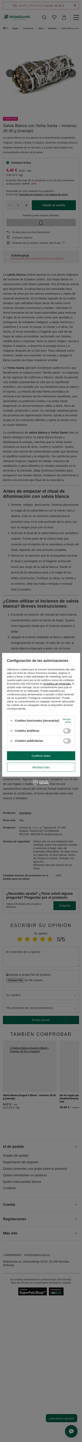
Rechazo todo (40, 767)
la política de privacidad (56, 683)
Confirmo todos (41, 755)
